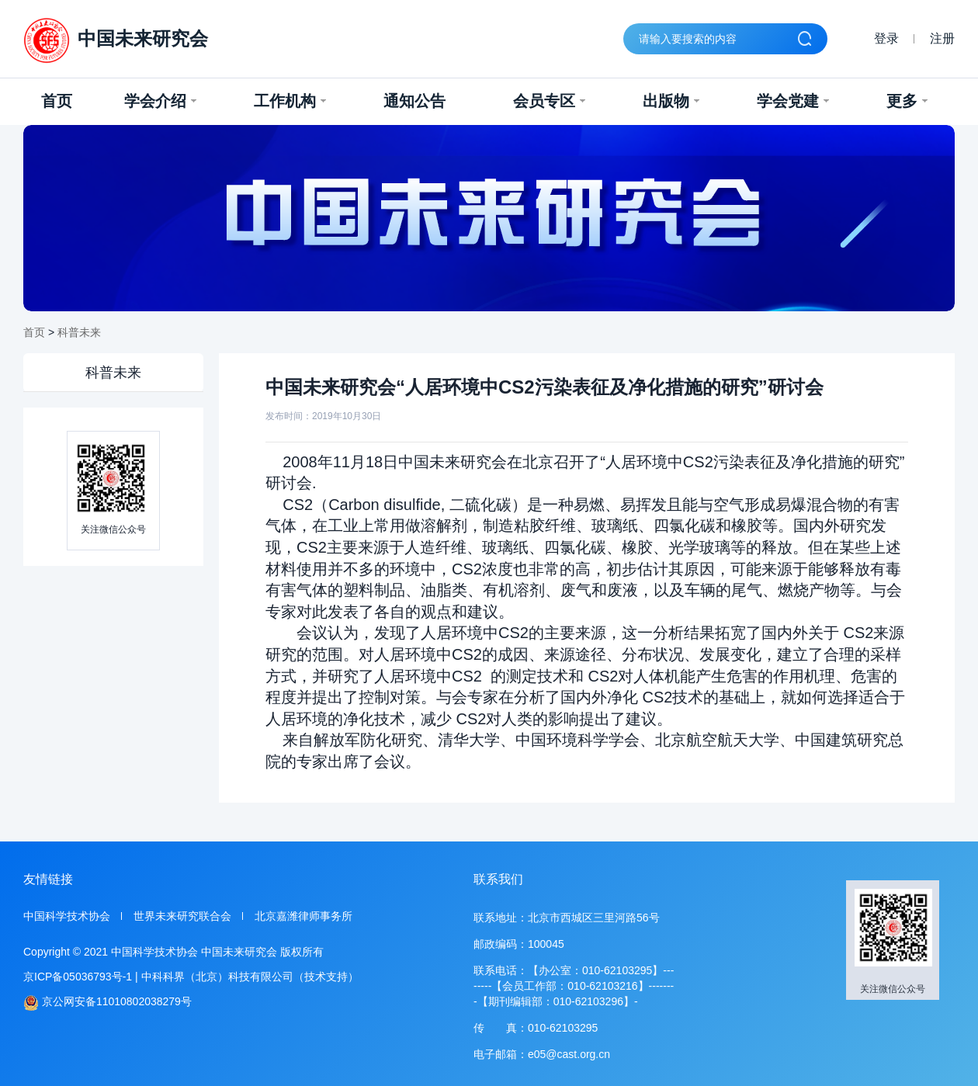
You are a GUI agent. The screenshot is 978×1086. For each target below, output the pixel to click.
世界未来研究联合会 (182, 916)
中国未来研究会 (115, 40)
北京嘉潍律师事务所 (303, 916)
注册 (942, 38)
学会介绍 (160, 100)
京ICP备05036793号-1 (77, 976)
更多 (907, 100)
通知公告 (414, 100)
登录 (886, 38)
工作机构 (290, 100)
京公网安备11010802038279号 (107, 1002)
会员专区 (549, 100)
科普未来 (79, 332)
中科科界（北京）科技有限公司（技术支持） (250, 976)
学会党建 (793, 100)
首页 (56, 100)
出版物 (671, 100)
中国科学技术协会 (66, 916)
